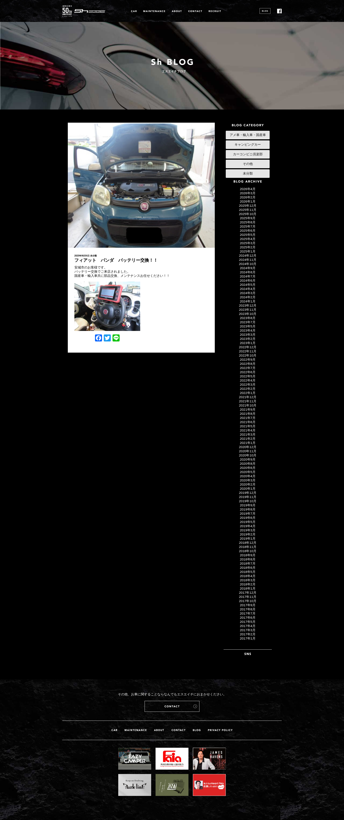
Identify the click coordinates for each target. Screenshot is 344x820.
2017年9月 (248, 605)
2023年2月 (248, 339)
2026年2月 (248, 197)
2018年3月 (248, 580)
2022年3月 (248, 384)
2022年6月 (248, 372)
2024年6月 (248, 280)
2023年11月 (247, 309)
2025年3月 (248, 243)
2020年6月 (248, 468)
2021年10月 (247, 405)
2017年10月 (247, 601)
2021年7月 (248, 418)
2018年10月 (247, 551)
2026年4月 (248, 189)
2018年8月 (248, 559)
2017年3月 (248, 630)
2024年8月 (248, 272)
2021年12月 (247, 397)
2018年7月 (248, 563)
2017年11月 (247, 597)
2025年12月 (247, 205)
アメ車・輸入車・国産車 (248, 135)
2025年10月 (247, 214)
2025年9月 (248, 218)
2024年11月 (247, 260)
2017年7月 (248, 613)
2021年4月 (248, 430)
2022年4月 (248, 380)
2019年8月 (248, 509)
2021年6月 (248, 422)
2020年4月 (248, 476)
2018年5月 (248, 572)
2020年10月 (247, 455)
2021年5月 (248, 426)
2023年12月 (247, 305)
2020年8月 (248, 463)
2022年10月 (247, 355)
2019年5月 (248, 522)
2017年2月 (248, 634)
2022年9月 (248, 359)
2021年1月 (248, 443)
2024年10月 (247, 264)
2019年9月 (248, 505)
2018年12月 (247, 542)
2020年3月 (248, 480)
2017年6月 (248, 617)
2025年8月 (248, 222)
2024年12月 (247, 255)
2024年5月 (248, 284)
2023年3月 (248, 334)
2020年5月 (248, 472)
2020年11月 (247, 451)
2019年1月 (248, 538)
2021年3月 (248, 434)
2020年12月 (247, 447)
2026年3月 (248, 193)
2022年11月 (247, 351)
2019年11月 (247, 497)
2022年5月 (248, 376)
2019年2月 (248, 534)
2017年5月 (248, 622)
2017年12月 (247, 592)
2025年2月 (248, 247)
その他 (248, 164)
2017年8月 (248, 609)
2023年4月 (248, 330)
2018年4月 (248, 576)
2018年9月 (248, 555)
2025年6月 (248, 230)
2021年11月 (247, 401)
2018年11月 (247, 547)
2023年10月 (247, 314)
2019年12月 (247, 493)
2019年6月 (248, 518)
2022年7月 (248, 368)
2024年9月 (248, 268)
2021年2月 (248, 438)
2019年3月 (248, 530)
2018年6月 (248, 567)
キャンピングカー (248, 144)
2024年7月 (248, 276)
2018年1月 (248, 588)
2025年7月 (248, 226)
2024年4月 (248, 289)
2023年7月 (248, 322)
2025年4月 (248, 239)
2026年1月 (248, 201)
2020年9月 (248, 459)
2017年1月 (248, 638)
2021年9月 (248, 409)
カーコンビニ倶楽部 (248, 154)
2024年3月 (248, 293)
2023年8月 (248, 318)
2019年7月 (248, 513)
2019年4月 (248, 526)
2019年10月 (247, 501)
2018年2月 (248, 584)
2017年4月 (248, 626)
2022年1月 (248, 393)
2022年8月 (248, 364)
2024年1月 (248, 301)
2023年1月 (248, 343)
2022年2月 (248, 389)
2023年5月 (248, 326)
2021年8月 (248, 413)
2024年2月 (248, 297)
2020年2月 (248, 484)
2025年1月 (248, 251)
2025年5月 (248, 235)
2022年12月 (247, 347)
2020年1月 (248, 488)
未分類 (93, 255)
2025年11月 (247, 210)
